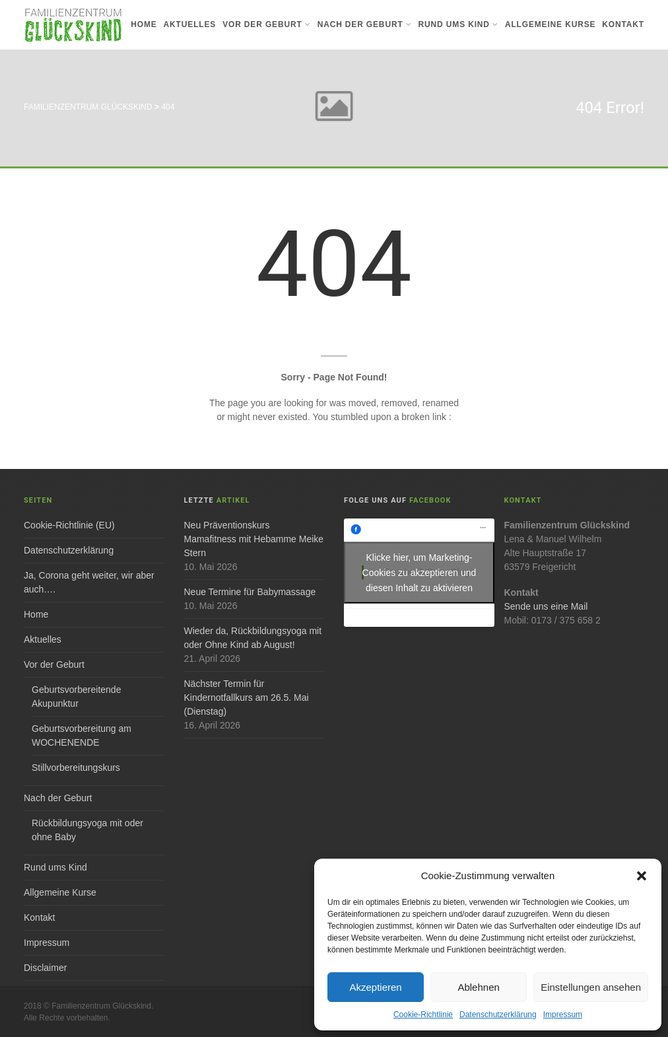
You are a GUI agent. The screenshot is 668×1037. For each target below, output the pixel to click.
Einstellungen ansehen (591, 987)
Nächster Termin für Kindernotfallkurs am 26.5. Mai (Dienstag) (246, 697)
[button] (641, 875)
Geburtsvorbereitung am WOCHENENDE (81, 735)
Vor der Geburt (266, 24)
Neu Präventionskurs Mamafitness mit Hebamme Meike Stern (254, 539)
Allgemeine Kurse (550, 24)
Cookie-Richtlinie (423, 1014)
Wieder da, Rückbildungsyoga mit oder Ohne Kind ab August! (253, 638)
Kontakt (623, 24)
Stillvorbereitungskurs (76, 767)
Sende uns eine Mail (546, 606)
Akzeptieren (375, 987)
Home (143, 24)
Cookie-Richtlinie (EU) (69, 525)
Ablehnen (478, 987)
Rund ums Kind (458, 24)
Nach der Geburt (364, 24)
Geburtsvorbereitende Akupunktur (76, 696)
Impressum (562, 1014)
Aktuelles (190, 24)
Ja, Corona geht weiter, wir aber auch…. (89, 582)
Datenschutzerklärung (498, 1014)
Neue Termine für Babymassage (250, 592)
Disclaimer (45, 967)
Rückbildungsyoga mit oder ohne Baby (87, 830)
